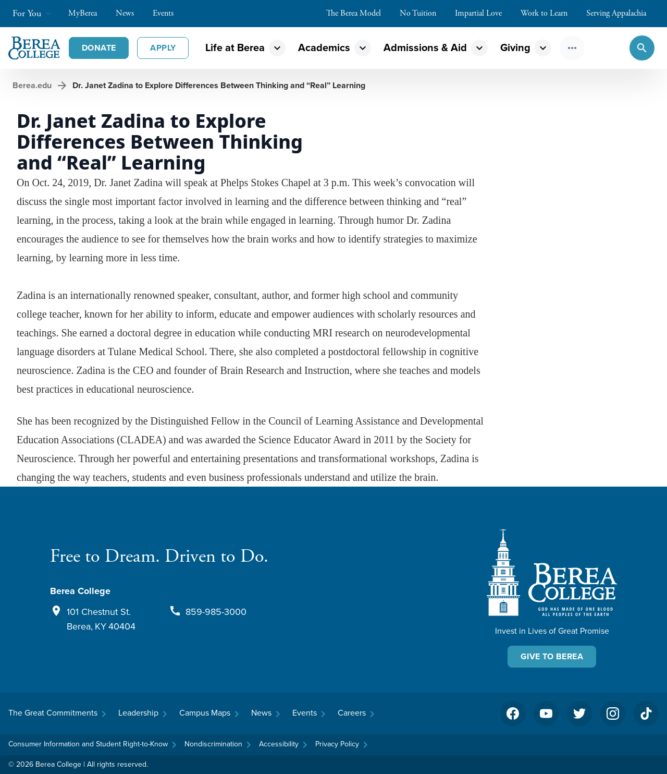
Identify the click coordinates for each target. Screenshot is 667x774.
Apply (163, 48)
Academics (324, 47)
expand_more (277, 48)
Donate (99, 48)
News (130, 13)
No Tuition (423, 13)
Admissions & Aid (425, 47)
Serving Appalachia (621, 13)
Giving (515, 47)
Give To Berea (552, 656)
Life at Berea (235, 47)
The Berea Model (358, 13)
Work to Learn (549, 13)
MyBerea (87, 13)
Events (168, 13)
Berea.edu (32, 85)
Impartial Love (483, 13)
